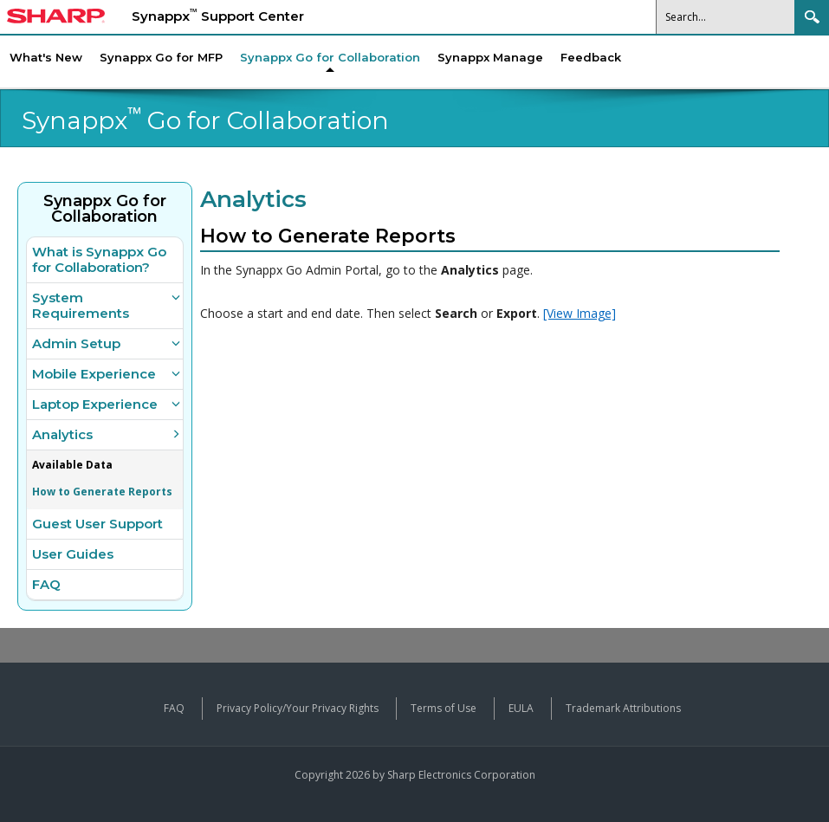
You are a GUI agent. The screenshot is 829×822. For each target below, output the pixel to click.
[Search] (726, 17)
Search (811, 17)
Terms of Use (443, 708)
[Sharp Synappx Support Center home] (56, 18)
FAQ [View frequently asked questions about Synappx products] (174, 708)
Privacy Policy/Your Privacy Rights (298, 708)
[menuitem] (330, 57)
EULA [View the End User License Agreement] (521, 708)
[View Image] (579, 313)
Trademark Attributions (623, 708)
